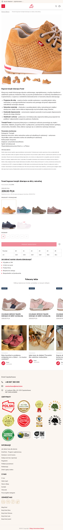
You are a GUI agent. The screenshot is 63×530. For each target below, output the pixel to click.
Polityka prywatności (7, 464)
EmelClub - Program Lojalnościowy (11, 452)
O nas (3, 478)
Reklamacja (4, 466)
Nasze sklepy (5, 484)
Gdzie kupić (4, 481)
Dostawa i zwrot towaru (8, 455)
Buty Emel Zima (5, 510)
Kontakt (3, 487)
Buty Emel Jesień (6, 519)
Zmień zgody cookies (7, 469)
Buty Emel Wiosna (6, 513)
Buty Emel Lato (5, 516)
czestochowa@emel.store (13, 386)
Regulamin (4, 461)
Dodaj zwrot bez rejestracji (9, 458)
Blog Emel (4, 507)
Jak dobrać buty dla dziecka (9, 449)
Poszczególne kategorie (8, 493)
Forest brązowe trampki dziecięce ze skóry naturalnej (26, 11)
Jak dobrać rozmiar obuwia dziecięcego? (16, 259)
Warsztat (4, 490)
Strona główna (5, 11)
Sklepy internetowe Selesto (36, 528)
